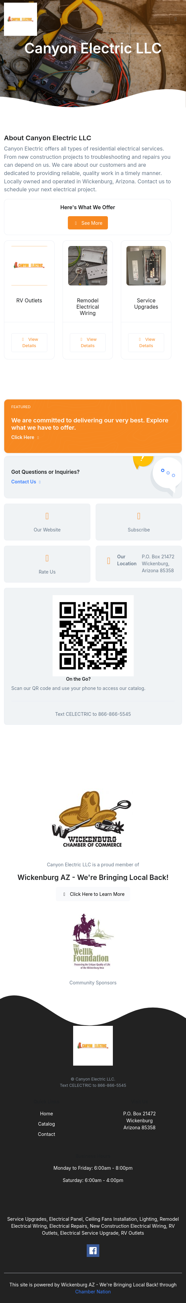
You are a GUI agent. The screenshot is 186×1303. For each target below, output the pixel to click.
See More (88, 223)
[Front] (22, 19)
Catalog (46, 1124)
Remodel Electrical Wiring (87, 306)
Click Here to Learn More (93, 894)
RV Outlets (29, 300)
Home (46, 1113)
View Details (29, 342)
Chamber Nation (93, 1291)
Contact (46, 1134)
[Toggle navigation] (175, 19)
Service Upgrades (146, 303)
